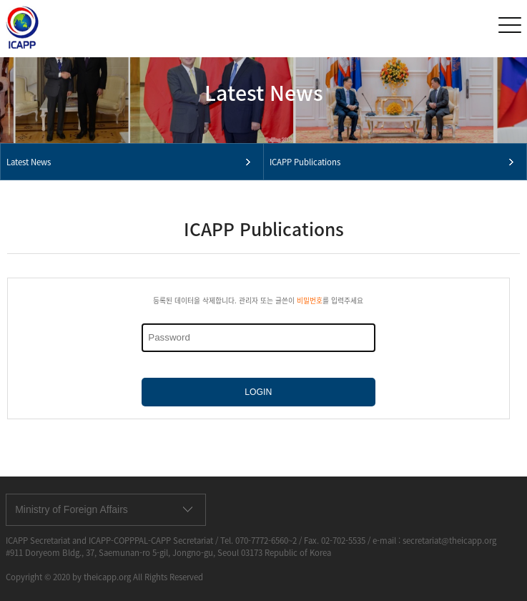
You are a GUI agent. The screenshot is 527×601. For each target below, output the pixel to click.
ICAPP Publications (305, 162)
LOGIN (258, 392)
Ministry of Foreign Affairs (71, 509)
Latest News (28, 162)
